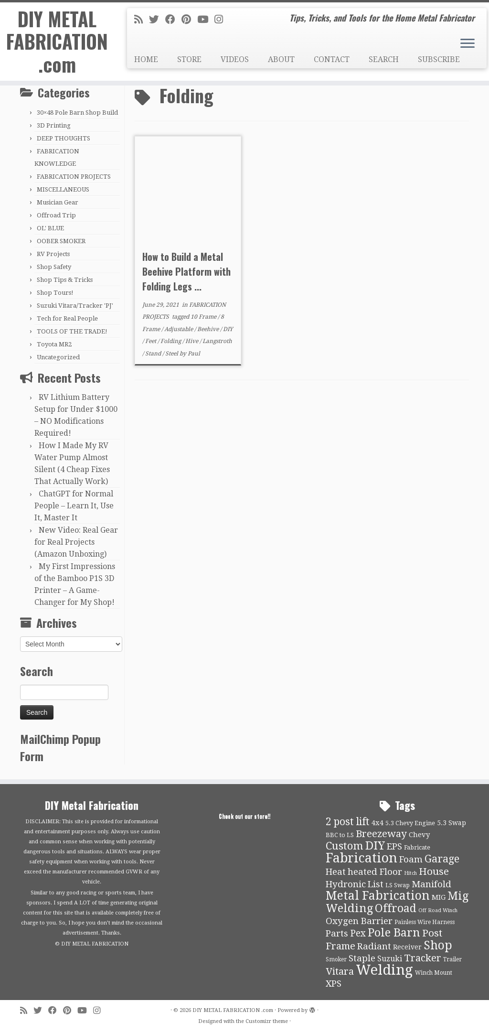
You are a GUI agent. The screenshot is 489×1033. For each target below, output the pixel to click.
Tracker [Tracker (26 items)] (422, 958)
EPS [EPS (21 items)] (394, 846)
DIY (228, 329)
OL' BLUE (50, 228)
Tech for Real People (67, 318)
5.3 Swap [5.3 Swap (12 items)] (451, 823)
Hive (192, 341)
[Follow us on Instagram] (221, 19)
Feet (151, 341)
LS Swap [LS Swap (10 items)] (397, 885)
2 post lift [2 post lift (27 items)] (348, 822)
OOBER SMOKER (61, 241)
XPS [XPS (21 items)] (333, 984)
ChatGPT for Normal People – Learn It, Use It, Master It (74, 505)
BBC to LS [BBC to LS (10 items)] (340, 835)
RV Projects (53, 254)
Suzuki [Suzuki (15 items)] (389, 958)
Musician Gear (57, 202)
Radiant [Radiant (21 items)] (374, 946)
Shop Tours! (55, 292)
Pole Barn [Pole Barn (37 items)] (394, 932)
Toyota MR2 (54, 344)
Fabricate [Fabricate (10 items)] (417, 847)
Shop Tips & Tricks (65, 279)
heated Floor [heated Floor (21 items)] (375, 872)
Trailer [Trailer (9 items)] (452, 959)
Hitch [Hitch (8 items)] (410, 873)
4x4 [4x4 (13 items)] (377, 822)
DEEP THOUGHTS (63, 138)
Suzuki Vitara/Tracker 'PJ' (75, 305)
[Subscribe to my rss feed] (141, 19)
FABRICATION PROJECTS (74, 176)
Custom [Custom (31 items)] (344, 845)
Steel (172, 353)
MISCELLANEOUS (63, 189)
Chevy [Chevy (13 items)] (419, 834)
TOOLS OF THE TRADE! (72, 331)
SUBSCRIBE (439, 59)
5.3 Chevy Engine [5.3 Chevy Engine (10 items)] (410, 823)
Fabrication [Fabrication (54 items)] (361, 857)
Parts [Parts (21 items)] (337, 933)
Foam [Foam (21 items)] (411, 859)
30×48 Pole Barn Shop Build (77, 112)
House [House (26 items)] (434, 871)
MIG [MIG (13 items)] (439, 897)
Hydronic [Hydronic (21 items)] (346, 884)
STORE (189, 59)
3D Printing (54, 125)
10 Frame (204, 316)
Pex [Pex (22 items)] (358, 933)
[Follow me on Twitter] (157, 19)
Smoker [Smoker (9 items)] (336, 959)
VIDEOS (235, 59)
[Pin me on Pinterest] (189, 19)
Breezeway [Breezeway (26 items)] (381, 833)
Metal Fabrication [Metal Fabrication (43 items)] (378, 896)
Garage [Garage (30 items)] (442, 859)
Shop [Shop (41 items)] (438, 945)
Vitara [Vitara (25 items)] (340, 971)
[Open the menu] (467, 44)
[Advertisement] (302, 462)
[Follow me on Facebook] (173, 19)
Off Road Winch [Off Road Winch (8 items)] (437, 910)
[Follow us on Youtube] (205, 19)
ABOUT (281, 59)
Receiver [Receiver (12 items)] (407, 947)
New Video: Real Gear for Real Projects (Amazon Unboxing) (76, 542)
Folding (171, 341)
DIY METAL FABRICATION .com (57, 42)
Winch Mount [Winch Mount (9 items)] (433, 972)
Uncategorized (58, 357)
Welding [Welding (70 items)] (384, 970)
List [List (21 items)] (375, 884)
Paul (194, 353)
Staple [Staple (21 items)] (362, 958)
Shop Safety (54, 266)
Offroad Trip (56, 215)
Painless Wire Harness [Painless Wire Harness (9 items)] (424, 922)
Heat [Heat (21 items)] (336, 872)
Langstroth (217, 341)
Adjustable (179, 329)
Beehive (208, 329)
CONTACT (332, 59)
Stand (153, 353)
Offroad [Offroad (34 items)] (395, 908)
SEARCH (384, 59)
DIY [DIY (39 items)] (375, 845)
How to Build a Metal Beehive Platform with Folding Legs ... (186, 271)
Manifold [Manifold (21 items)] (431, 884)
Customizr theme (266, 1021)
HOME (146, 59)
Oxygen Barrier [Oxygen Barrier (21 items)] (359, 921)
